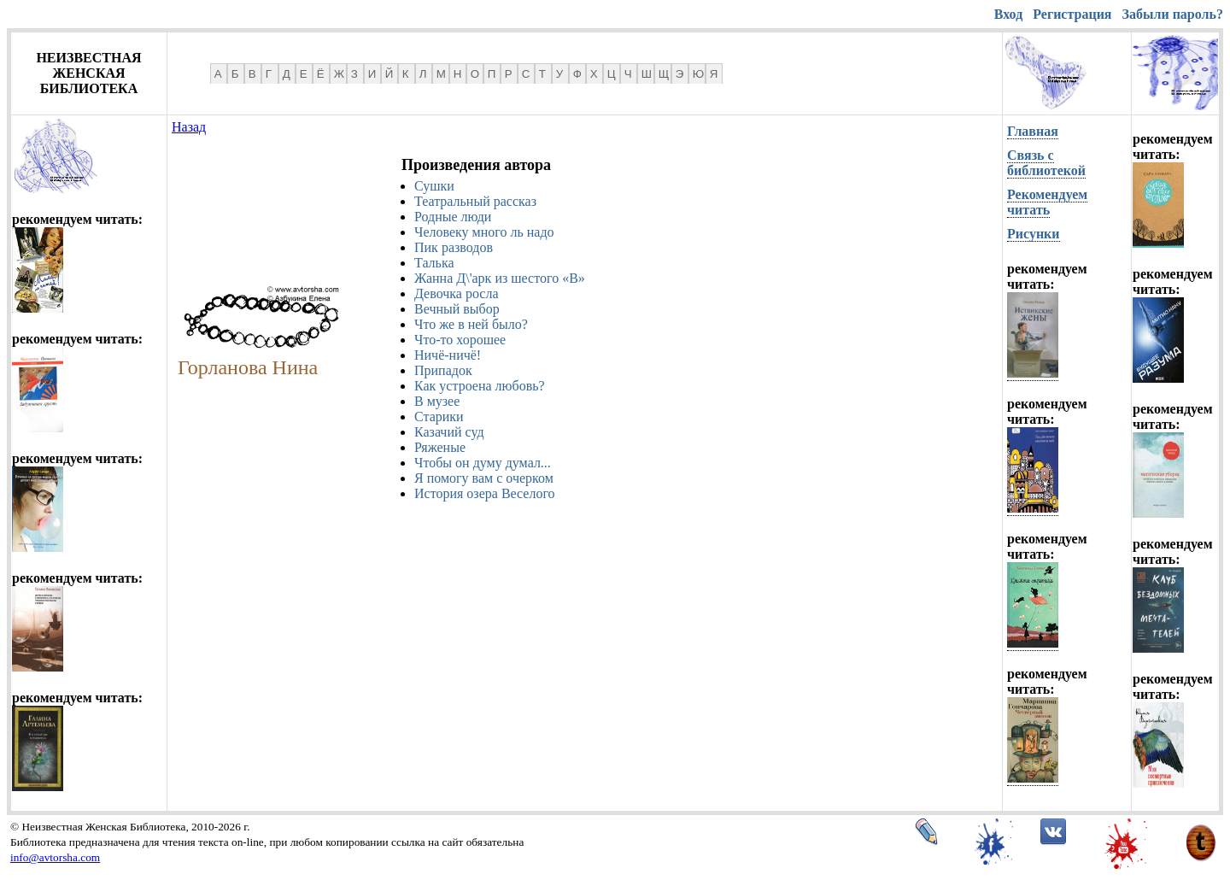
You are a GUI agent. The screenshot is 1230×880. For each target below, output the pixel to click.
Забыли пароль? (1172, 14)
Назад (189, 127)
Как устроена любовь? (479, 385)
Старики (439, 416)
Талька (434, 262)
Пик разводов (453, 247)
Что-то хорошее (460, 339)
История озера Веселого (484, 493)
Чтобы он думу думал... (482, 462)
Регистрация (1072, 14)
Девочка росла (456, 293)
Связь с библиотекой (1046, 163)
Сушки (434, 186)
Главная (1032, 131)
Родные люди (452, 216)
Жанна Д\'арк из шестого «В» (499, 278)
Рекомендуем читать (1047, 202)
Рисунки (1033, 233)
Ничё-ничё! (447, 355)
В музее (437, 401)
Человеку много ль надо (484, 232)
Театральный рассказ (475, 201)
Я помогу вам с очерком (484, 478)
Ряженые (440, 447)
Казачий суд (449, 432)
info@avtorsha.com (55, 857)
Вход (1008, 14)
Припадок (443, 370)
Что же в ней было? (471, 324)
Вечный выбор (457, 309)
